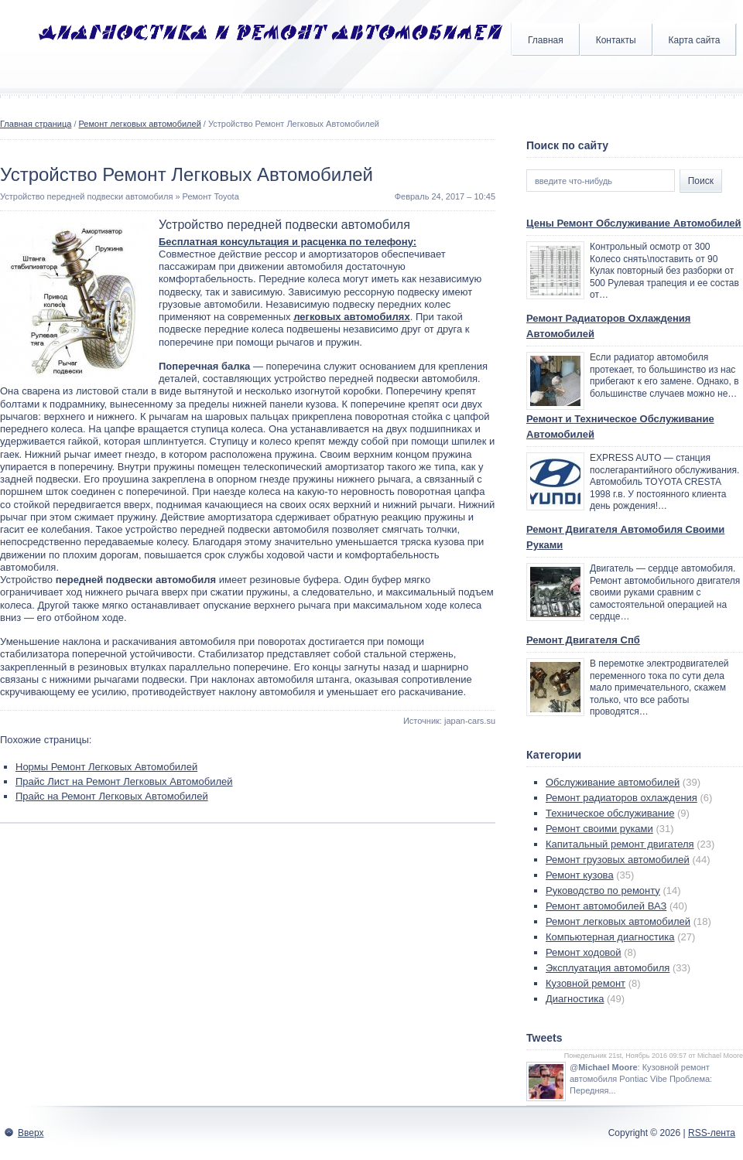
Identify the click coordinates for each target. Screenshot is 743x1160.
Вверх (30, 1133)
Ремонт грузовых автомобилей (618, 859)
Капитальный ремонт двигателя (620, 844)
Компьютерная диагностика (610, 937)
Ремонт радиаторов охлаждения (621, 797)
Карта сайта (695, 40)
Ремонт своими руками (599, 828)
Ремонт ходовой (583, 952)
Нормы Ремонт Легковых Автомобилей (106, 767)
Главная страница (35, 123)
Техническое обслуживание (610, 813)
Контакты (616, 40)
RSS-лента (711, 1133)
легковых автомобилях (351, 316)
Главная (545, 40)
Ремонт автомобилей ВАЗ (606, 906)
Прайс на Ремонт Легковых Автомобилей (111, 796)
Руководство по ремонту (603, 890)
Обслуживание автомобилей (613, 782)
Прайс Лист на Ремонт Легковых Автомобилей (124, 781)
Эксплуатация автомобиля (607, 968)
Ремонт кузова (580, 875)
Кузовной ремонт (585, 983)
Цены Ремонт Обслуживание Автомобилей (633, 223)
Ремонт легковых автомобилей (140, 123)
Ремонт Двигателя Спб (583, 640)
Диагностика (575, 999)
